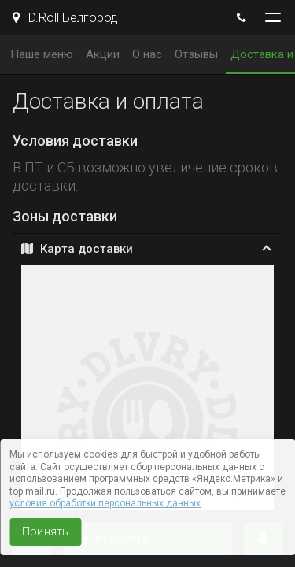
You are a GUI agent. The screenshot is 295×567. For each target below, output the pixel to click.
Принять (45, 531)
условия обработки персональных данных (105, 503)
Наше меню (42, 54)
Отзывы (196, 54)
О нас (147, 54)
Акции (103, 54)
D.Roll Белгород (65, 17)
